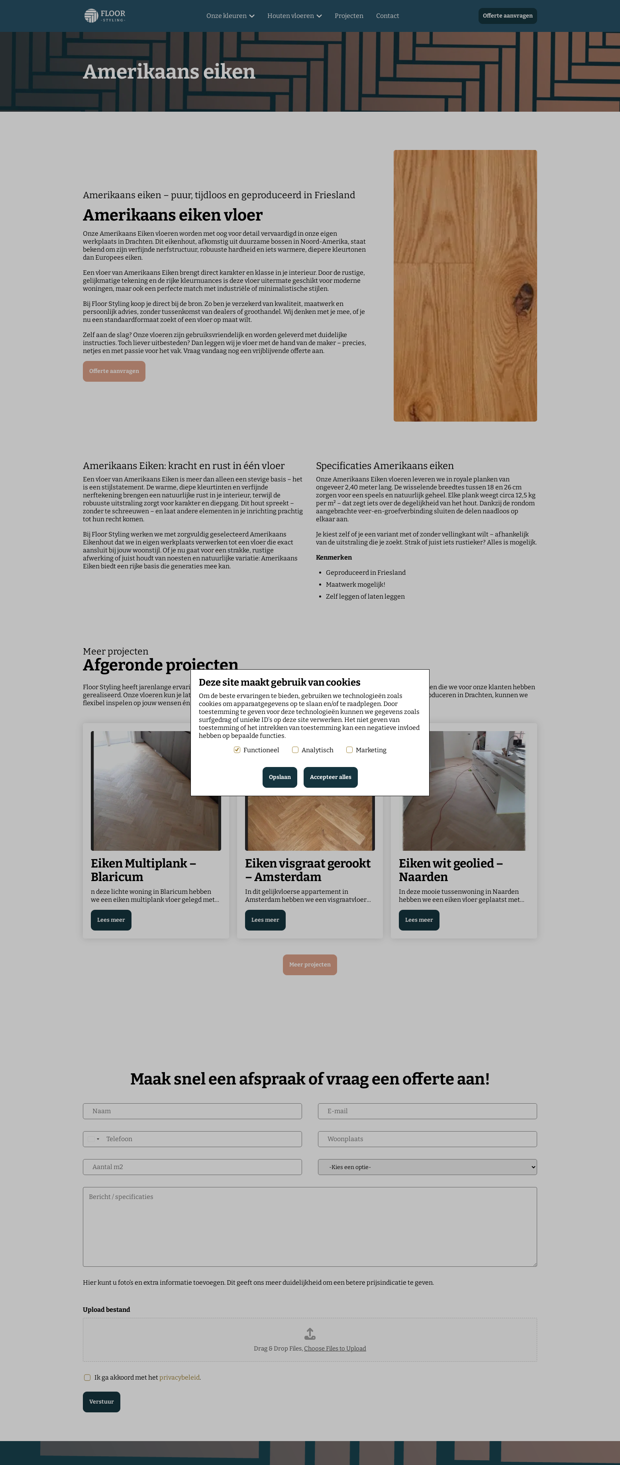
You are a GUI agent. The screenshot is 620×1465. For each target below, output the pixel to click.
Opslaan (280, 777)
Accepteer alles (330, 777)
